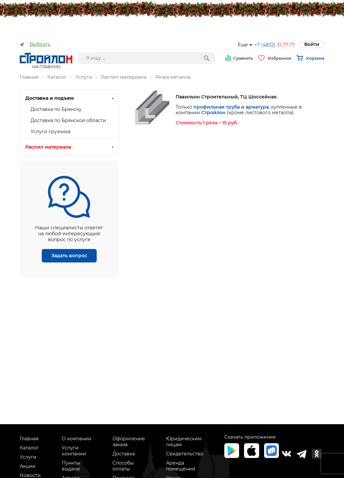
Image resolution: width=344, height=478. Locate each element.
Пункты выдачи (71, 466)
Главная (29, 77)
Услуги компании (74, 451)
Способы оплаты (123, 466)
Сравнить (243, 58)
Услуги (83, 77)
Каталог (56, 77)
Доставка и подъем (49, 98)
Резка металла (172, 77)
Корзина (315, 58)
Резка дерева (47, 137)
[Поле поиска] (146, 58)
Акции (28, 466)
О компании (76, 439)
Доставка (123, 454)
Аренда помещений (180, 466)
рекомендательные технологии (245, 402)
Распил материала (123, 77)
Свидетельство (184, 454)
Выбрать (40, 44)
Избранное (279, 58)
